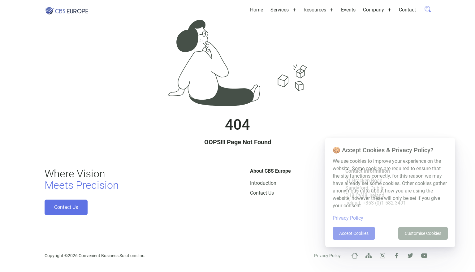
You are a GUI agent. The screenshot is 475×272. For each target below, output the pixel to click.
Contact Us (66, 207)
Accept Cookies (354, 233)
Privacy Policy (327, 255)
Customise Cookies (423, 233)
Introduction (263, 183)
